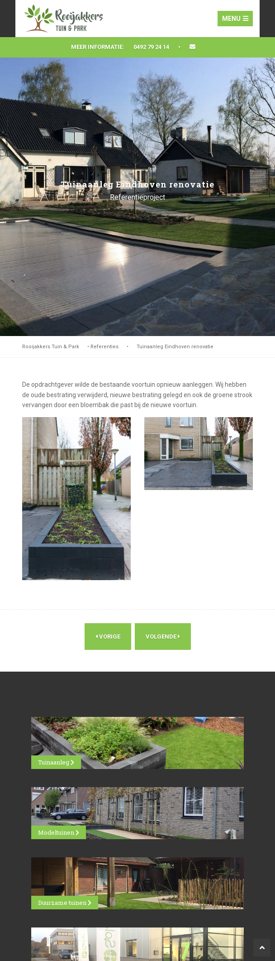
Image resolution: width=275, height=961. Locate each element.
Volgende (163, 636)
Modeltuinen (58, 832)
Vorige (107, 636)
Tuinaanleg (56, 762)
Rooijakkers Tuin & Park (50, 347)
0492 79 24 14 (151, 46)
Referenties (104, 347)
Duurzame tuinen (64, 903)
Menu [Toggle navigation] (235, 18)
